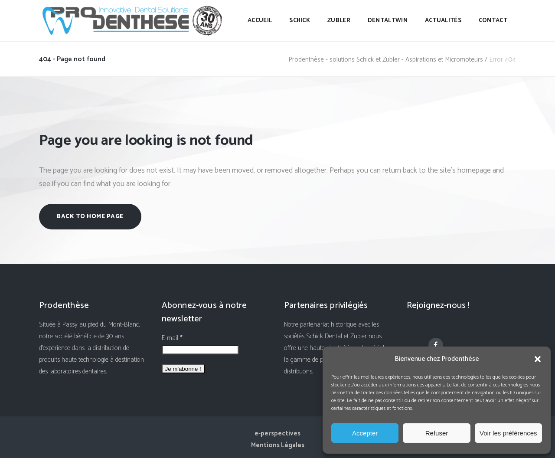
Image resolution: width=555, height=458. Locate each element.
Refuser (436, 433)
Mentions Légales (277, 445)
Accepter (365, 433)
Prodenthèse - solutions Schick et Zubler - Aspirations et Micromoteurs (385, 59)
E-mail (172, 338)
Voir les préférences (508, 433)
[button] (537, 359)
